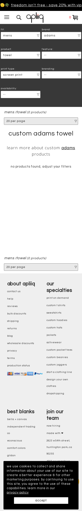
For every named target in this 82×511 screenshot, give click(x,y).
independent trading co (21, 430)
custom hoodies (57, 320)
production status (18, 366)
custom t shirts (56, 305)
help (10, 299)
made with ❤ (55, 433)
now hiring (53, 426)
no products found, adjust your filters (41, 166)
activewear (54, 342)
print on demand (58, 298)
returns (12, 329)
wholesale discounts (20, 343)
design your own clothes (57, 383)
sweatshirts (54, 313)
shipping (13, 321)
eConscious (14, 441)
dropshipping (55, 394)
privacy (12, 351)
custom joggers (57, 365)
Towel (21, 112)
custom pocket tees (60, 350)
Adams (68, 148)
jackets (51, 335)
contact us (14, 291)
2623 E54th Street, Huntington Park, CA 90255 (59, 447)
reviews (12, 306)
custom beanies (57, 357)
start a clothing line (59, 372)
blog (10, 336)
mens (9, 112)
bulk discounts (16, 314)
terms (11, 358)
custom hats (54, 328)
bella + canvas (17, 419)
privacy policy (18, 492)
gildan (11, 455)
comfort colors (16, 448)
